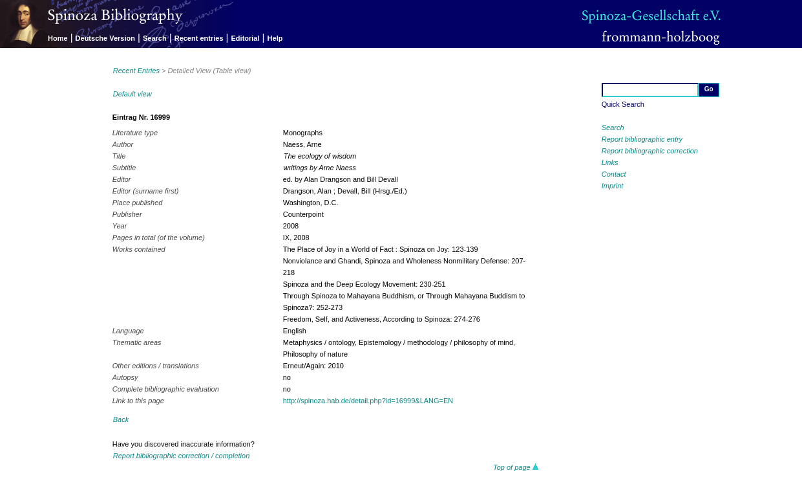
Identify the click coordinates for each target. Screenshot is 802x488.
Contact (614, 174)
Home (58, 38)
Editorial (245, 38)
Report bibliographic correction (650, 151)
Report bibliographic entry (642, 139)
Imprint (613, 186)
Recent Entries (136, 70)
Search (155, 38)
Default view (132, 94)
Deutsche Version (105, 38)
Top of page (516, 467)
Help (275, 38)
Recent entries (199, 38)
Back (121, 419)
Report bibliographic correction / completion (181, 456)
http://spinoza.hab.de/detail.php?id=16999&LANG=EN (368, 401)
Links (610, 162)
